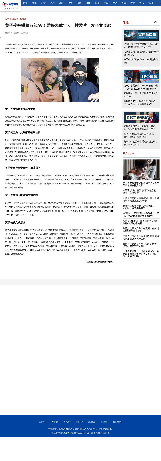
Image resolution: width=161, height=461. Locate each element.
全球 (52, 3)
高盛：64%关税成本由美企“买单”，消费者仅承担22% (139, 135)
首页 (7, 19)
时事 (25, 3)
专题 (124, 3)
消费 (70, 3)
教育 (132, 3)
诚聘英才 (67, 422)
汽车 (106, 3)
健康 (79, 3)
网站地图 (54, 422)
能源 (97, 3)
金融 (61, 3)
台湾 (43, 3)
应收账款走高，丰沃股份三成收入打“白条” (141, 95)
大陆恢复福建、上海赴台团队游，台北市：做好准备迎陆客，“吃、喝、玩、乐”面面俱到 (141, 254)
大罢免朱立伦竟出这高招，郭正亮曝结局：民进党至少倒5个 (141, 199)
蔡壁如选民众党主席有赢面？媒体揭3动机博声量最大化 (141, 229)
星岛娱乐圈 (14, 19)
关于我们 (42, 422)
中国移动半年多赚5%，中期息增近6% (141, 61)
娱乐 (141, 3)
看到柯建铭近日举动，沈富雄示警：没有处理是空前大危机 (141, 245)
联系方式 (79, 422)
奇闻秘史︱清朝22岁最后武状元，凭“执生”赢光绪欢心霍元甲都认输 (141, 214)
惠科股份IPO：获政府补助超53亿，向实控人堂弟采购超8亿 (139, 103)
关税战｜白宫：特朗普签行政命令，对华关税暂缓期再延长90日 (140, 127)
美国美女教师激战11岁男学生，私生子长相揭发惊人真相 (141, 184)
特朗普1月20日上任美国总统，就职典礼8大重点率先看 (140, 222)
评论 (115, 3)
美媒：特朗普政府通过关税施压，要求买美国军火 (141, 143)
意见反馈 (91, 422)
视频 (150, 3)
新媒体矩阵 (117, 422)
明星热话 (23, 19)
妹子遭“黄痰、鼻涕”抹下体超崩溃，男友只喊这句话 (140, 191)
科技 (88, 3)
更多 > (157, 22)
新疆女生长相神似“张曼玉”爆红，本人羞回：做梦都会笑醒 (140, 207)
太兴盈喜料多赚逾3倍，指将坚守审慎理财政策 (141, 53)
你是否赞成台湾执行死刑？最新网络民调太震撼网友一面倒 (141, 237)
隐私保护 (104, 422)
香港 (34, 3)
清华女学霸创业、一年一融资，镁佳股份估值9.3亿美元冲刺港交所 (141, 87)
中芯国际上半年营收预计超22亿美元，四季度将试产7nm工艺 (141, 45)
